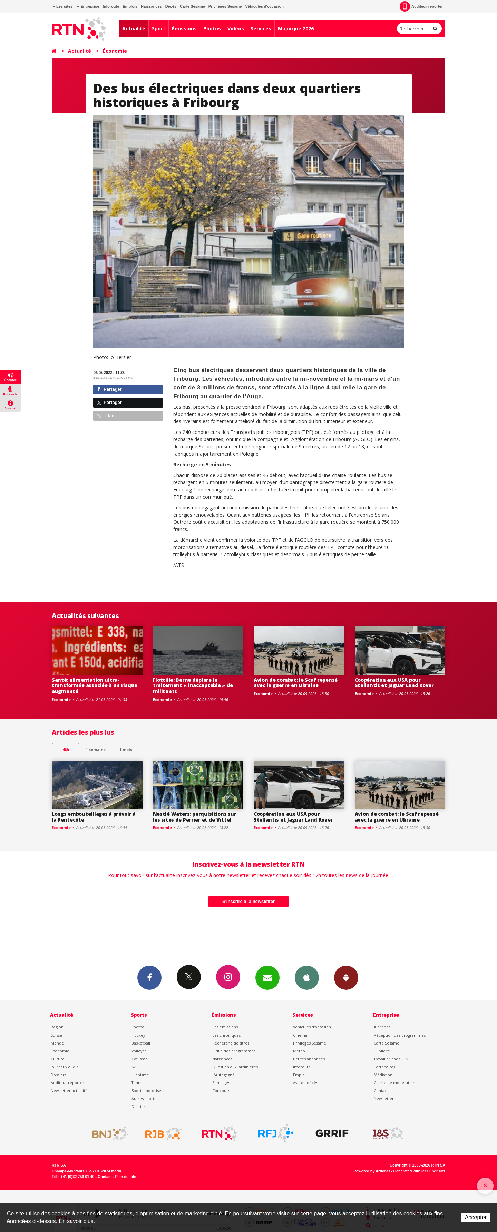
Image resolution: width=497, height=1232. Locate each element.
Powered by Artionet (372, 1171)
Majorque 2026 (296, 28)
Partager (109, 389)
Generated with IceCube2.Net (419, 1171)
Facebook (149, 977)
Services (261, 28)
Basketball (140, 1043)
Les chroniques (226, 1035)
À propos (382, 1027)
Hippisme (140, 1074)
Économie (115, 51)
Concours (221, 1090)
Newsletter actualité (69, 1090)
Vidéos (235, 28)
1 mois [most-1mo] (125, 749)
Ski (134, 1067)
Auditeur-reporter (421, 6)
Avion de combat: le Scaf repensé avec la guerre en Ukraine (296, 682)
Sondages (221, 1082)
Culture (58, 1059)
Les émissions (225, 1027)
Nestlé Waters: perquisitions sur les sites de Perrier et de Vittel (194, 817)
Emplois (130, 6)
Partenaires (384, 1067)
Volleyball (140, 1051)
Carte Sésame (192, 6)
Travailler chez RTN (391, 1059)
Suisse (56, 1035)
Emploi (299, 1074)
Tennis (137, 1082)
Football (138, 1027)
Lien (106, 415)
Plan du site (125, 1176)
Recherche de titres (230, 1043)
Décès (170, 6)
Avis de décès (305, 1082)
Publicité (382, 1051)
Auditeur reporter (67, 1082)
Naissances (151, 6)
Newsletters (267, 977)
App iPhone (307, 977)
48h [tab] (65, 749)
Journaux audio (65, 1067)
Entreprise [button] (88, 6)
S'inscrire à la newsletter (248, 901)
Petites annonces (309, 1059)
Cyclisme (139, 1059)
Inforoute (111, 6)
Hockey (138, 1035)
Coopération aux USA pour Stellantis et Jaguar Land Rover (394, 682)
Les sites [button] (62, 6)
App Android (346, 977)
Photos (212, 28)
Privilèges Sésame (225, 6)
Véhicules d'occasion (264, 6)
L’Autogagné (223, 1074)
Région (57, 1027)
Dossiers (58, 1074)
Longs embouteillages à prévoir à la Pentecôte (94, 817)
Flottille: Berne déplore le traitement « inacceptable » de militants (193, 685)
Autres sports (143, 1098)
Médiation (383, 1074)
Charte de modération (394, 1082)
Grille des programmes (233, 1051)
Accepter (476, 1217)
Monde (57, 1043)
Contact (381, 1090)
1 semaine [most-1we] (96, 749)
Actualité (133, 28)
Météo (299, 1051)
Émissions (184, 28)
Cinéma (300, 1035)
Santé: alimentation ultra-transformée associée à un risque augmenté (94, 685)
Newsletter (384, 1098)
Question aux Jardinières (235, 1067)
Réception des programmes (400, 1035)
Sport (158, 28)
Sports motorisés (147, 1090)
